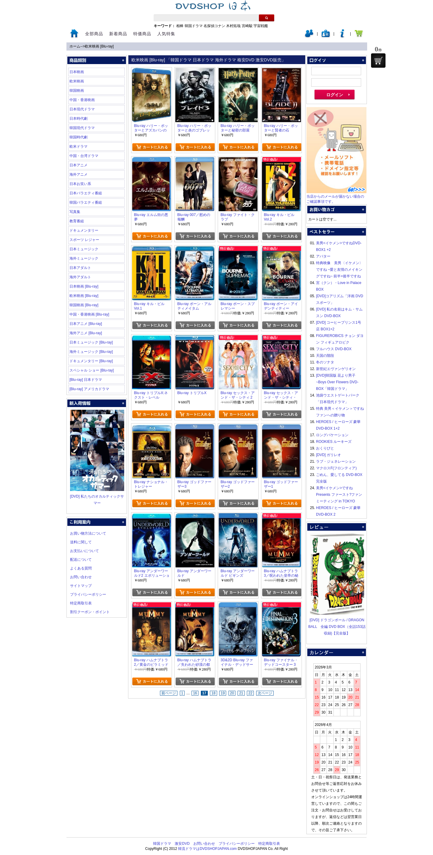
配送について (81, 559)
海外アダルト (80, 277)
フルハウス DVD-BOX (334, 349)
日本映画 (76, 72)
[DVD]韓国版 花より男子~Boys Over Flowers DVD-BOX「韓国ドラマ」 (337, 382)
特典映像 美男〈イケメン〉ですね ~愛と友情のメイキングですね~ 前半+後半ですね (339, 269)
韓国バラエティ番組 (85, 202)
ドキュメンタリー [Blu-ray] (91, 361)
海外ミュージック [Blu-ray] (91, 352)
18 (213, 693)
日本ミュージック (83, 249)
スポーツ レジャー (84, 240)
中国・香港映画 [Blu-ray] (89, 314)
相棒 (179, 26)
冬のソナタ (325, 362)
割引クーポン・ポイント (90, 612)
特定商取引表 (81, 603)
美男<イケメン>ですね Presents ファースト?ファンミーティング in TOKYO (339, 494)
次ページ (265, 693)
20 (232, 693)
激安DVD (182, 843)
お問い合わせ (81, 577)
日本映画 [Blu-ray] (83, 286)
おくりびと (325, 448)
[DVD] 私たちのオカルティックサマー (97, 496)
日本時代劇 (78, 118)
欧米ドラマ (78, 146)
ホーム (74, 46)
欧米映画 (76, 81)
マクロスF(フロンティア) (336, 468)
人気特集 (166, 33)
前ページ (168, 693)
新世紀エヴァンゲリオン (336, 369)
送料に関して (81, 542)
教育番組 (76, 221)
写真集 (74, 212)
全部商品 (94, 33)
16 (195, 693)
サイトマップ (81, 586)
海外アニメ (78, 174)
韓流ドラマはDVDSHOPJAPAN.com (207, 849)
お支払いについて (84, 551)
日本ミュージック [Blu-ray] (91, 342)
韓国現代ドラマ (82, 128)
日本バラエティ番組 (85, 193)
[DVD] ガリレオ (328, 455)
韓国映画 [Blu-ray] (83, 305)
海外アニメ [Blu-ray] (85, 333)
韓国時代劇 (78, 137)
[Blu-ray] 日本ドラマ (85, 380)
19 (223, 693)
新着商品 (118, 33)
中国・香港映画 (82, 100)
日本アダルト (80, 268)
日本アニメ (78, 165)
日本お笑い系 (80, 184)
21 (241, 693)
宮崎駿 (247, 26)
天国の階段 (325, 355)
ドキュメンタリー (83, 230)
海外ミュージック (83, 258)
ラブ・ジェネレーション (336, 461)
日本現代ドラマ (82, 109)
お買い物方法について (88, 533)
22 (250, 693)
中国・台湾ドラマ (83, 156)
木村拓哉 (233, 26)
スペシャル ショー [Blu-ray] (91, 370)
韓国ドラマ (194, 26)
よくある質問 (81, 568)
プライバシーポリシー (88, 594)
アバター (323, 256)
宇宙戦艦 (260, 26)
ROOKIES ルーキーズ (334, 442)
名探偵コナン (214, 26)
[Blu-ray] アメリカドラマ (89, 389)
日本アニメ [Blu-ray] (85, 324)
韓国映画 (76, 90)
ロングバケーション (332, 435)
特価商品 (142, 33)
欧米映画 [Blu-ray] (99, 46)
